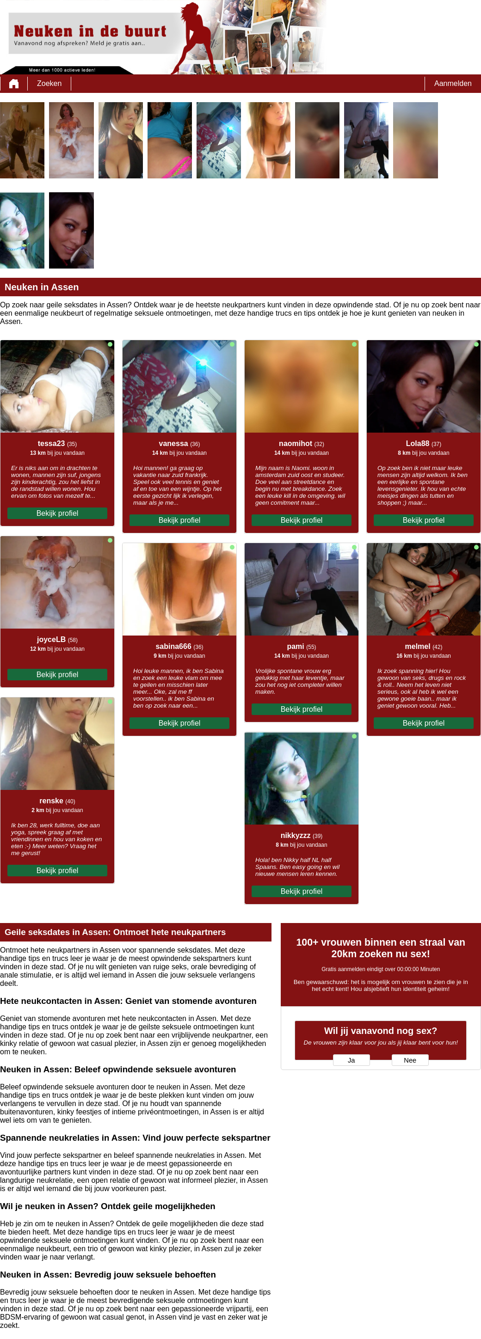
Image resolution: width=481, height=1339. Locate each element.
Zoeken (49, 83)
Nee (410, 1060)
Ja (351, 1060)
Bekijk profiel (58, 513)
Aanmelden (453, 83)
